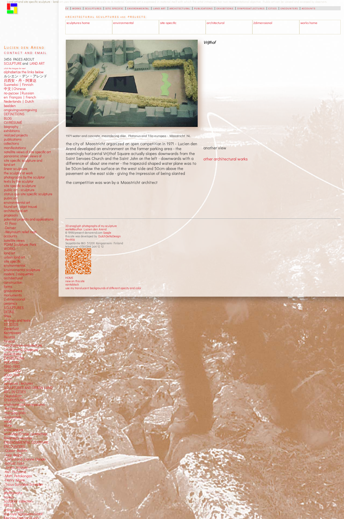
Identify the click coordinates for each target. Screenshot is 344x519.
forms (8, 286)
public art (11, 198)
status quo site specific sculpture (28, 194)
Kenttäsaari (12, 332)
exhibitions (225, 8)
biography (11, 126)
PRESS (9, 505)
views (20, 240)
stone (8, 425)
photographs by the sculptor (24, 177)
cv (66, 8)
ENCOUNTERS (14, 446)
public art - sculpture (19, 190)
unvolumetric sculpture (21, 349)
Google (107, 232)
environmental (138, 8)
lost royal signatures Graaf (23, 514)
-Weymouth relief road (20, 232)
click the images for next (14, 68)
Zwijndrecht (13, 396)
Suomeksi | (12, 84)
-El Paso (10, 223)
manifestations (15, 147)
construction (13, 282)
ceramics (10, 303)
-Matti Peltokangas (18, 476)
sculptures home (78, 23)
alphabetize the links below (24, 72)
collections (11, 143)
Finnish (27, 84)
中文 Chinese (15, 88)
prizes (8, 488)
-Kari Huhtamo (15, 471)
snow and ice (13, 429)
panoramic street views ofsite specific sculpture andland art (23, 160)
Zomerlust (11, 328)
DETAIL (9, 312)
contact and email (25, 52)
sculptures (93, 8)
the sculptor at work (18, 173)
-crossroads (12, 417)
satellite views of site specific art (27, 152)
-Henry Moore (14, 480)
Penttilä (70, 239)
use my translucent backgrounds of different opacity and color (103, 288)
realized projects (16, 135)
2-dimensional (14, 299)
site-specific (168, 23)
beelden (10, 105)
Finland (9, 341)
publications (203, 8)
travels (9, 497)
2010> (8, 379)
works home (308, 23)
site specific (114, 8)
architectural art (16, 210)
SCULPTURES (14, 307)
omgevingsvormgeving (20, 110)
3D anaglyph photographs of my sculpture (91, 226)
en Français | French (20, 97)
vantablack (72, 284)
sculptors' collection (18, 501)
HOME (69, 278)
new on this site (75, 281)
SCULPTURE (13, 63)
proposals (11, 215)
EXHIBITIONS (14, 358)
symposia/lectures (251, 8)
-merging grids (15, 412)
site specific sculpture (20, 185)
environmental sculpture (22, 269)
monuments (13, 295)
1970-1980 (11, 362)
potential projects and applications (29, 219)
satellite (9, 240)
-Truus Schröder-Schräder (23, 484)
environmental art (17, 202)
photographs (13, 492)
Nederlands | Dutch (19, 101)
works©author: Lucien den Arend (86, 229)
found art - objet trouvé (20, 206)
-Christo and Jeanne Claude (24, 459)
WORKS (9, 248)
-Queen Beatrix (15, 450)
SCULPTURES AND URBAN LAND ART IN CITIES (28, 389)
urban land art (14, 257)
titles (7, 316)
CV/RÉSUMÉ (13, 122)
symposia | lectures (18, 383)
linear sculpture (15, 168)
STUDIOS (11, 324)
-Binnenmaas (14, 408)
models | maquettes (19, 274)
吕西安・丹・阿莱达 (20, 80)
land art (159, 8)
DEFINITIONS (14, 114)
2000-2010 (12, 375)
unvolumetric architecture (23, 345)
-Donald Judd (14, 463)
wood (7, 421)
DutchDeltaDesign (109, 236)
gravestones (13, 290)
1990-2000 (12, 370)
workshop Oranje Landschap (25, 434)
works (76, 8)
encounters (289, 8)
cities (272, 8)
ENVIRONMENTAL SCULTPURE (26, 442)
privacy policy (13, 509)
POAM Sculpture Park (20, 244)
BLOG (8, 118)
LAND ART (36, 63)
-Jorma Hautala (16, 467)
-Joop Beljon (13, 455)
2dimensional (262, 23)
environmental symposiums (24, 404)
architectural (180, 8)
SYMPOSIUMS (15, 400)
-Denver (10, 227)
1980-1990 (12, 366)
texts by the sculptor (19, 181)
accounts (308, 8)
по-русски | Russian (19, 93)
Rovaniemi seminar (18, 438)
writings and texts (17, 320)
